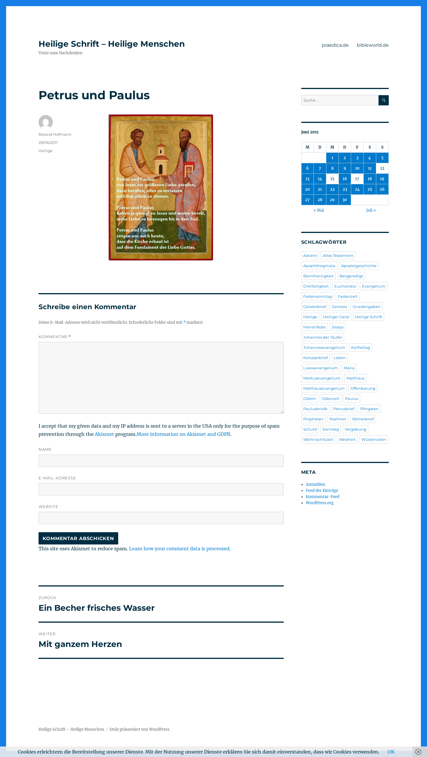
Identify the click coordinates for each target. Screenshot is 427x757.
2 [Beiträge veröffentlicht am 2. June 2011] (345, 157)
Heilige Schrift (368, 316)
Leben (340, 357)
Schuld (310, 429)
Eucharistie (345, 286)
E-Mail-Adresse (57, 478)
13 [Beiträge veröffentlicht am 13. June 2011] (307, 178)
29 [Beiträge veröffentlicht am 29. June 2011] (332, 199)
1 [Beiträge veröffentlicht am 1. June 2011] (332, 157)
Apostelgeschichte (359, 265)
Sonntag (331, 429)
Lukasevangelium (320, 368)
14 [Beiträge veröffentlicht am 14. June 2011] (320, 178)
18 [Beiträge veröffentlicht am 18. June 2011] (370, 178)
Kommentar (55, 336)
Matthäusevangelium (324, 388)
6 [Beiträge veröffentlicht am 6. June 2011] (307, 168)
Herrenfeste (314, 327)
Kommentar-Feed (322, 496)
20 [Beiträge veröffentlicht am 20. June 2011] (307, 189)
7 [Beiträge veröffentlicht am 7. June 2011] (320, 168)
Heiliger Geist (336, 316)
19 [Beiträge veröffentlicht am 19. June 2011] (382, 178)
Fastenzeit (348, 296)
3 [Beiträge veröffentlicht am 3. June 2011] (357, 157)
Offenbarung (363, 388)
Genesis (339, 306)
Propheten (313, 419)
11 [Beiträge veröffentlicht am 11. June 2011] (370, 168)
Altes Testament (338, 255)
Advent (310, 255)
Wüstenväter (373, 439)
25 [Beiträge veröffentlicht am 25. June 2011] (369, 189)
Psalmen (338, 419)
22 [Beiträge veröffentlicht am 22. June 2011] (332, 189)
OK (391, 752)
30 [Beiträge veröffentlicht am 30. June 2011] (344, 199)
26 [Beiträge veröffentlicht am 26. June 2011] (382, 189)
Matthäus (355, 378)
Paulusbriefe (315, 408)
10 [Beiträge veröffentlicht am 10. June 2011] (357, 168)
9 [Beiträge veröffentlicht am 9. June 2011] (345, 168)
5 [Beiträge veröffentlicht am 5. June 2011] (382, 157)
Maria (349, 368)
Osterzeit (330, 398)
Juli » (371, 210)
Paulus (351, 398)
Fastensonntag (317, 296)
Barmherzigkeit (318, 276)
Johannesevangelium (324, 347)
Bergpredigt (351, 276)
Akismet (104, 434)
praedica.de (335, 45)
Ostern (309, 398)
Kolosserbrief (315, 357)
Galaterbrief (314, 306)
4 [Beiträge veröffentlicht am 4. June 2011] (369, 157)
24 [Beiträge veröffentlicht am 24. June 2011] (357, 189)
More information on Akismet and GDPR (183, 434)
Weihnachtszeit (318, 439)
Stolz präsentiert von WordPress (139, 729)
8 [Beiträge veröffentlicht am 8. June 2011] (332, 168)
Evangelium (374, 286)
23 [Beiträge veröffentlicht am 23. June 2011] (345, 189)
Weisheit (347, 439)
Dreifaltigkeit (316, 286)
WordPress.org (320, 502)
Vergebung (355, 429)
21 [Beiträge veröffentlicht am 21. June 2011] (320, 189)
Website (48, 506)
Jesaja (338, 327)
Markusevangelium (322, 378)
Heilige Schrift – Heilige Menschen (112, 44)
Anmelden (315, 484)
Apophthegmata (319, 265)
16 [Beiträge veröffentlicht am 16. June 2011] (345, 178)
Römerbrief (363, 419)
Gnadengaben (367, 306)
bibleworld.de (373, 45)
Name (45, 449)
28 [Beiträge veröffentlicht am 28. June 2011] (320, 199)
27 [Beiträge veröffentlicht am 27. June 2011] (307, 199)
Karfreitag (360, 347)
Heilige (46, 150)
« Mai (318, 210)
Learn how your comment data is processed (179, 548)
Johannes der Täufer (322, 337)
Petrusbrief (343, 408)
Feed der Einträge (322, 490)
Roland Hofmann (55, 134)
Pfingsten (369, 408)
